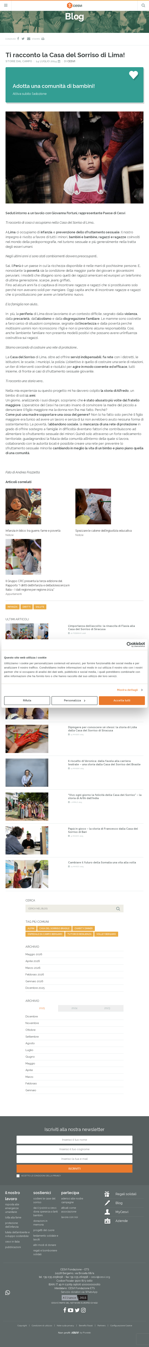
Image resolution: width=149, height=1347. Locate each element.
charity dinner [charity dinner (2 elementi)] (83, 928)
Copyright (22, 1325)
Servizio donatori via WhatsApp (79, 1292)
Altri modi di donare (44, 1245)
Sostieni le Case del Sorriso (44, 1200)
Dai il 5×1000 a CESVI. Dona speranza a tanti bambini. (45, 1211)
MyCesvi (121, 1212)
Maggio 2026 (33, 954)
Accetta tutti (122, 700)
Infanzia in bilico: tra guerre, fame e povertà (33, 512)
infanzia (12, 607)
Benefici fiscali (86, 1325)
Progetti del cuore (43, 1230)
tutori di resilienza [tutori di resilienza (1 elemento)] (79, 934)
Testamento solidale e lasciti (45, 1237)
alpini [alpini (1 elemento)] (31, 928)
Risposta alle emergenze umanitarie (12, 1208)
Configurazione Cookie (121, 1325)
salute (40, 607)
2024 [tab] (74, 1008)
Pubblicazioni (13, 1247)
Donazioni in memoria (40, 1222)
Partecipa (70, 1192)
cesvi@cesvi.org (100, 1277)
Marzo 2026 (32, 968)
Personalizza (74, 700)
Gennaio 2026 (34, 981)
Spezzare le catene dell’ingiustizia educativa (103, 512)
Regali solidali (125, 1194)
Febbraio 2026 (34, 974)
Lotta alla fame (13, 1217)
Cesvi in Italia (12, 1241)
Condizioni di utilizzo (42, 1325)
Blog (118, 1203)
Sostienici (42, 1192)
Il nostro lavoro (12, 1195)
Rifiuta (27, 700)
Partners (101, 1325)
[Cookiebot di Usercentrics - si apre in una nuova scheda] (129, 644)
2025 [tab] (42, 1008)
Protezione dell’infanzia (12, 1225)
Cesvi (71, 61)
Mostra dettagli (127, 690)
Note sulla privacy (65, 1325)
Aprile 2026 (32, 961)
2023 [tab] (107, 1008)
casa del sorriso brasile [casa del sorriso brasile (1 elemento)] (54, 928)
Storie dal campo (19, 61)
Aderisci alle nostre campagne (72, 1200)
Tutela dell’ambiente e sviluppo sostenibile (17, 1234)
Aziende (121, 1221)
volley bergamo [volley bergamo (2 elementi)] (106, 934)
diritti (26, 607)
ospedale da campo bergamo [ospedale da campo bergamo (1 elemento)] (45, 934)
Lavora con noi (69, 1217)
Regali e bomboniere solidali (45, 1252)
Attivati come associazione (68, 1209)
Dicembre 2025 (35, 988)
